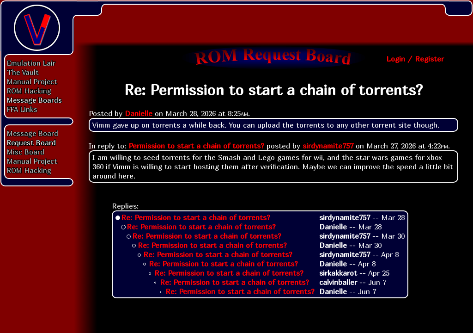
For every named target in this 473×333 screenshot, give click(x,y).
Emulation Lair (31, 63)
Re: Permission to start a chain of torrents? (195, 217)
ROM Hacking (29, 90)
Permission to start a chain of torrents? (196, 145)
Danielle (138, 113)
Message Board (32, 133)
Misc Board (25, 152)
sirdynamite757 (328, 145)
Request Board (31, 142)
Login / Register (415, 58)
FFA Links (22, 109)
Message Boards (34, 100)
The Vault (23, 72)
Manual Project (32, 81)
